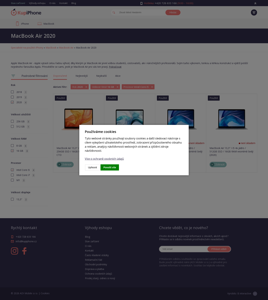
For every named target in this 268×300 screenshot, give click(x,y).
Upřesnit (92, 167)
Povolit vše (109, 167)
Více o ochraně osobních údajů (104, 159)
